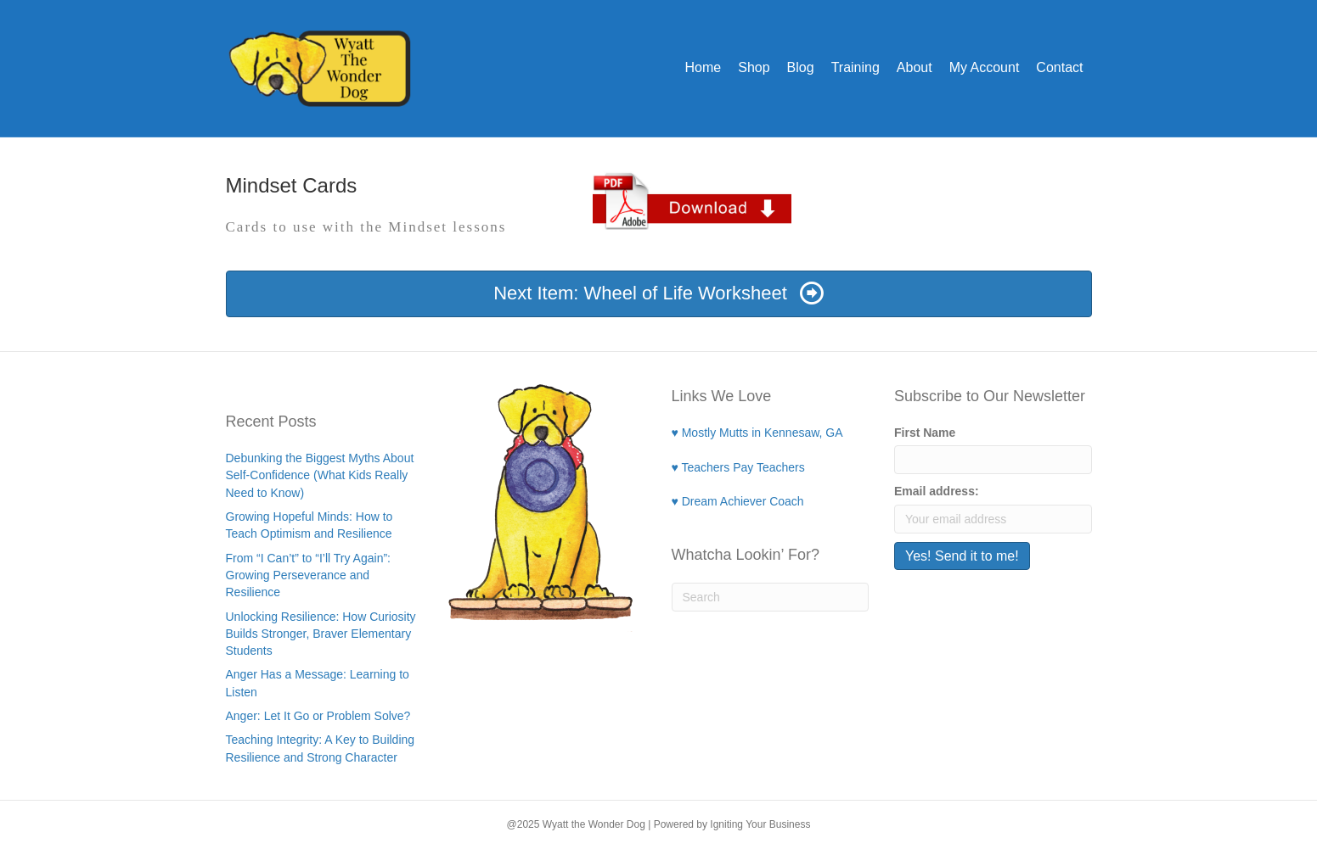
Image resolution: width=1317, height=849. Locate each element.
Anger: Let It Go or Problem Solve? (318, 716)
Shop (753, 67)
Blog (800, 67)
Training (855, 67)
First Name (924, 432)
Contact (1059, 67)
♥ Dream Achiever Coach (738, 501)
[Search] (771, 597)
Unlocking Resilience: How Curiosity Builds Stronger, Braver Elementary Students (321, 634)
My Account (984, 67)
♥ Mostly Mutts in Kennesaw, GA (757, 432)
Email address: (936, 491)
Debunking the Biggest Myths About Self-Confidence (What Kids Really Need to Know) (320, 475)
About (914, 67)
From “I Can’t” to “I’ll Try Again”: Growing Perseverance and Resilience (308, 575)
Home (703, 67)
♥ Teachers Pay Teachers (738, 467)
